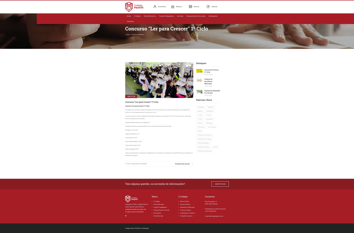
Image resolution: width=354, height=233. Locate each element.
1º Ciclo (199, 115)
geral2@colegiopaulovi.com (214, 216)
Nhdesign (146, 228)
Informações (213, 16)
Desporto (211, 107)
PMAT (199, 131)
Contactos (130, 21)
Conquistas (209, 111)
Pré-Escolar (201, 127)
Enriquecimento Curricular (195, 16)
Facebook (214, 6)
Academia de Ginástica (204, 135)
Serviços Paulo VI (185, 204)
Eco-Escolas (212, 127)
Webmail (179, 6)
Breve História (184, 201)
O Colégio (137, 16)
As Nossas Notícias (137, 34)
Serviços (180, 16)
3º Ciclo (199, 119)
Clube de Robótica (203, 143)
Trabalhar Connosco (186, 216)
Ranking (199, 111)
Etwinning (209, 123)
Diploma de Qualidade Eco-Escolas (212, 92)
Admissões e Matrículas (187, 207)
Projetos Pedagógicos (166, 16)
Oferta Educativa (150, 16)
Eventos (199, 123)
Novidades (200, 107)
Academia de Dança (203, 147)
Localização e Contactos (187, 213)
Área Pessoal (162, 6)
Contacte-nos (220, 184)
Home (129, 16)
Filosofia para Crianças (204, 139)
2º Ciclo (208, 115)
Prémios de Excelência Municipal (208, 81)
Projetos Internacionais (204, 151)
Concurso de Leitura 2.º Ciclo (211, 71)
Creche (215, 147)
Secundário (209, 119)
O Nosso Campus (185, 210)
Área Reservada (158, 216)
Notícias (196, 6)
